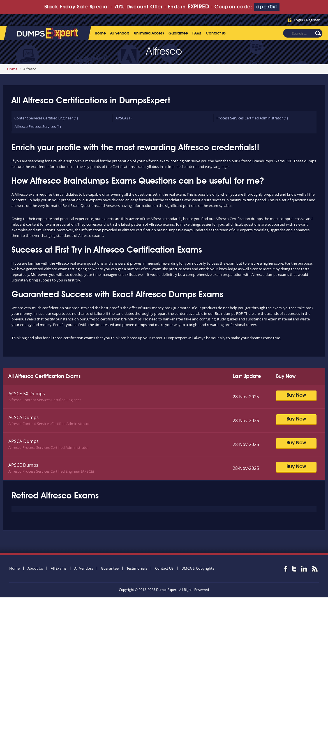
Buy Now (296, 395)
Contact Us (216, 33)
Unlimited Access (149, 33)
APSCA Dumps (23, 441)
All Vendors (120, 33)
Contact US (164, 568)
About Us (35, 568)
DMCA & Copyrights (197, 568)
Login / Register (307, 19)
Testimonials (136, 568)
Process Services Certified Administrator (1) (252, 118)
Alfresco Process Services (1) (38, 126)
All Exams (58, 568)
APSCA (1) (123, 118)
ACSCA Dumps (23, 417)
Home (100, 33)
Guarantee (178, 33)
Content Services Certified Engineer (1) (46, 118)
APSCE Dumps (23, 465)
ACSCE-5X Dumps (26, 394)
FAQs (196, 33)
